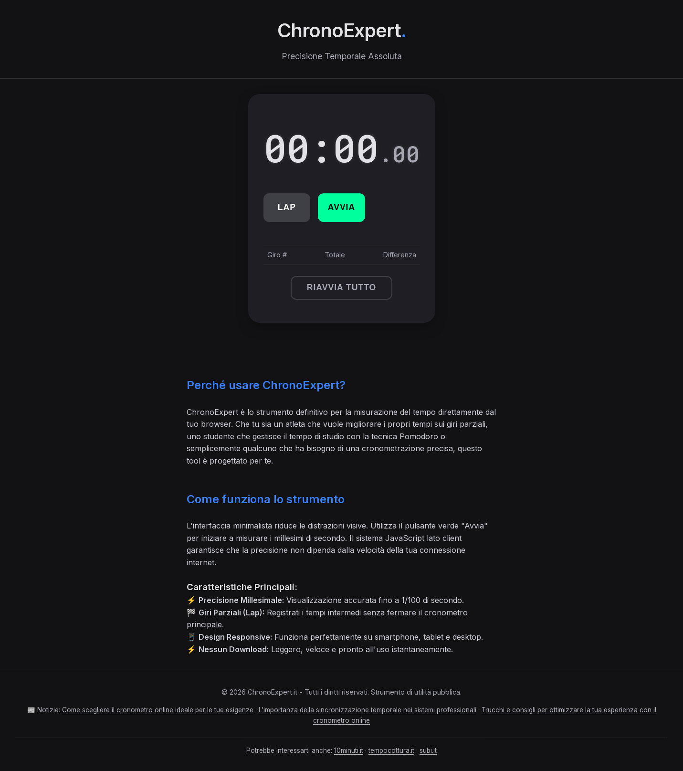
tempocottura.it (391, 750)
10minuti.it (348, 750)
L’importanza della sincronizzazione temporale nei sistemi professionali (367, 710)
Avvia (341, 207)
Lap (287, 207)
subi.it (428, 750)
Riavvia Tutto (342, 287)
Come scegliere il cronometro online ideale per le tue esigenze (157, 710)
